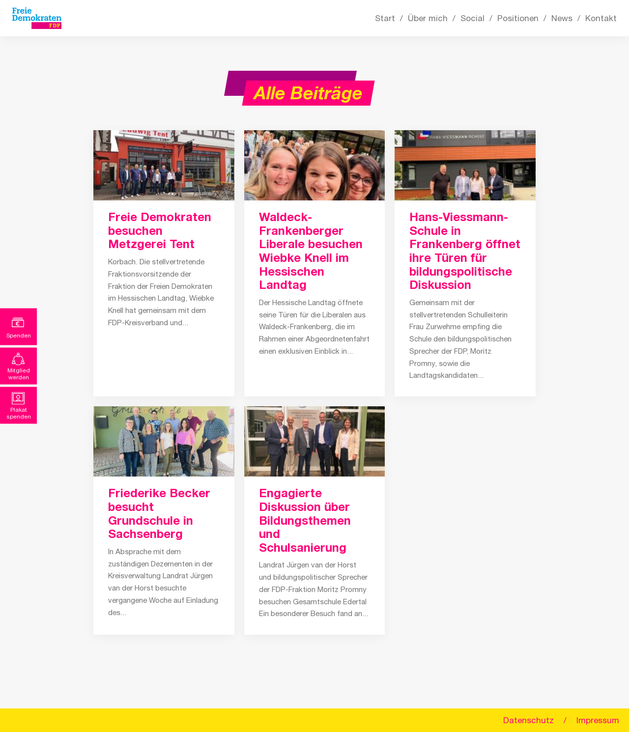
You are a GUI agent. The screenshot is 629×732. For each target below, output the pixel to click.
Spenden (18, 335)
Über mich (428, 18)
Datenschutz (528, 720)
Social (472, 18)
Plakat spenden (18, 413)
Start (385, 18)
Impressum (597, 720)
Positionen (518, 18)
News (561, 18)
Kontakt (601, 18)
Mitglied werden (18, 373)
